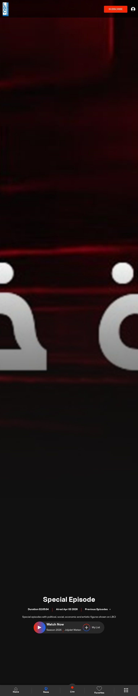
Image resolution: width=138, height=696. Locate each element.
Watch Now (55, 624)
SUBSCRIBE (116, 9)
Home (16, 690)
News (46, 690)
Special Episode (69, 599)
